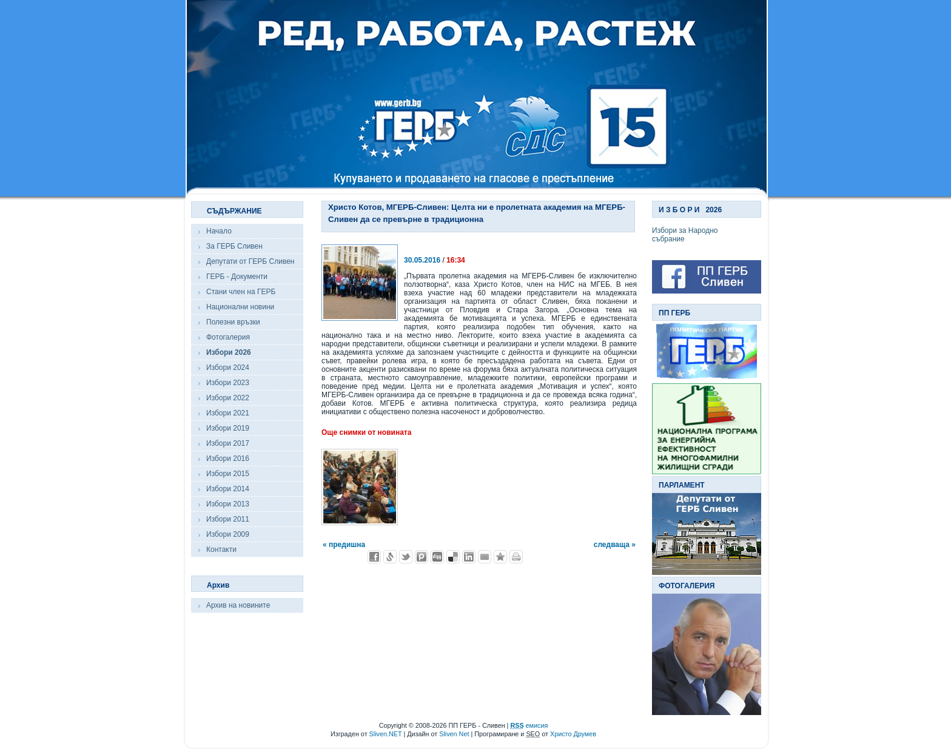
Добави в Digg (437, 556)
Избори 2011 (227, 519)
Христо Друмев (573, 733)
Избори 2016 (227, 458)
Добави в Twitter (405, 556)
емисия (529, 725)
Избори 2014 (227, 489)
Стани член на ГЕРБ (240, 291)
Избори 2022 (227, 398)
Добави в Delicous (453, 556)
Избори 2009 (227, 534)
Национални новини (240, 307)
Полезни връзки (233, 322)
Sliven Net (454, 733)
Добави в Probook (421, 556)
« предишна (344, 544)
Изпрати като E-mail (484, 556)
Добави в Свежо (390, 556)
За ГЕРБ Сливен (234, 246)
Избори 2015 (227, 473)
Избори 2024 (227, 367)
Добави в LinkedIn (469, 556)
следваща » (615, 544)
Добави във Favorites (500, 556)
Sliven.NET (385, 733)
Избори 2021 (227, 413)
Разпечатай (516, 556)
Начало (219, 231)
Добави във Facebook (374, 556)
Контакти (221, 549)
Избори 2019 (227, 428)
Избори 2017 (227, 443)
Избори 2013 (227, 504)
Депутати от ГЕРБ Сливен (250, 261)
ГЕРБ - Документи (236, 276)
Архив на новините (238, 605)
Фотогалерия (228, 337)
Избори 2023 (227, 382)
